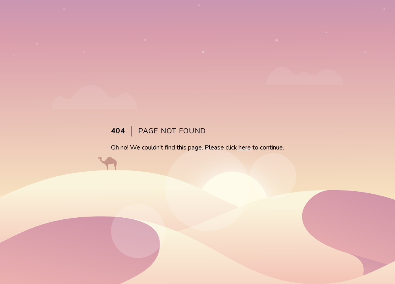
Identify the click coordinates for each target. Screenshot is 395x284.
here (245, 147)
